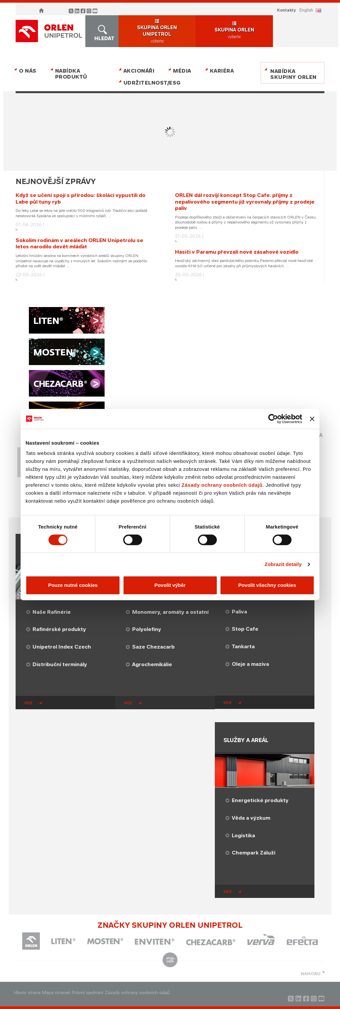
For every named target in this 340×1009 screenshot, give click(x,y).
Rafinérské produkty (59, 629)
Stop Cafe (245, 629)
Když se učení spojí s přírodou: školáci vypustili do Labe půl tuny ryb (80, 198)
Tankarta (243, 646)
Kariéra (222, 71)
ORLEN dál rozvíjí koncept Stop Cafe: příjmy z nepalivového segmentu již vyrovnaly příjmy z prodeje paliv (244, 201)
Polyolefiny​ (146, 629)
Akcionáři (139, 71)
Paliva (239, 611)
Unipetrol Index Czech (62, 647)
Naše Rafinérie (52, 612)
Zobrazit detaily (283, 564)
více (28, 703)
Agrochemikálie (152, 664)
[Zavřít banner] (312, 418)
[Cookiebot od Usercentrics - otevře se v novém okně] (273, 419)
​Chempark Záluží (253, 853)
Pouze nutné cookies (73, 585)
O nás (28, 71)
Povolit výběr (170, 585)
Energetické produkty (260, 800)
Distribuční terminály (60, 664)
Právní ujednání (87, 992)
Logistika (243, 835)
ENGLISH (306, 10)
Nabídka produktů (71, 74)
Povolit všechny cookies (267, 585)
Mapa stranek (56, 992)
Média (182, 71)
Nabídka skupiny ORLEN (293, 74)
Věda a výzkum (251, 818)
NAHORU (310, 973)
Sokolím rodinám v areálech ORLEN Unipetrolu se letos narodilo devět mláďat (79, 243)
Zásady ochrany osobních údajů (222, 485)
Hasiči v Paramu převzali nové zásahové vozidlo (236, 252)
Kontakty (286, 10)
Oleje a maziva (250, 664)
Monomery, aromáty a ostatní (170, 612)
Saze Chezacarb (153, 647)
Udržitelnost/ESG (151, 83)
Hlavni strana (27, 992)
